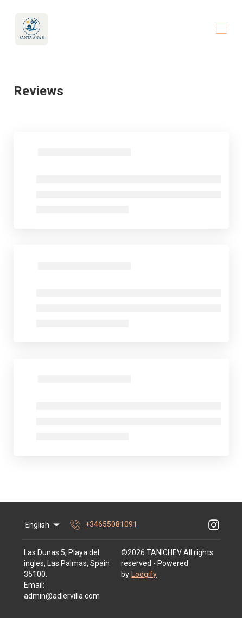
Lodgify (144, 574)
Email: (34, 585)
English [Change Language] (43, 525)
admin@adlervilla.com (62, 595)
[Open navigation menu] (221, 29)
